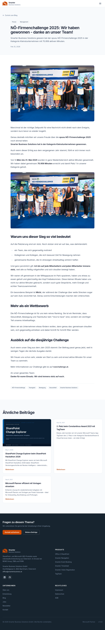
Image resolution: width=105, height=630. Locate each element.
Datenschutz (59, 594)
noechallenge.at (60, 367)
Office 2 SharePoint (62, 554)
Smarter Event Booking (63, 562)
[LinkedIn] (5, 577)
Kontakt (5, 610)
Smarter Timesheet (62, 566)
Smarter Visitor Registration (65, 570)
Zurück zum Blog (10, 15)
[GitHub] (10, 577)
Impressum (59, 590)
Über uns (6, 590)
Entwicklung (7, 594)
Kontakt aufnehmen (12, 532)
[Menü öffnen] (100, 3)
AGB (56, 598)
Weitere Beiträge (31, 532)
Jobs (4, 602)
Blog (4, 598)
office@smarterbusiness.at (12, 571)
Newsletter (6, 606)
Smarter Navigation (62, 558)
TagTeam (58, 574)
